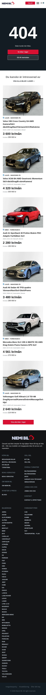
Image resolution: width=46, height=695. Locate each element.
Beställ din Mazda (9, 462)
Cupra (4, 547)
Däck (26, 476)
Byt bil (27, 459)
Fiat (3, 560)
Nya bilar (5, 465)
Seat (3, 652)
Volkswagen (7, 674)
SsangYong (6, 660)
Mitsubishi (6, 622)
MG (3, 617)
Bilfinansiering (30, 471)
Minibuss (27, 520)
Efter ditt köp (35, 687)
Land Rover (6, 595)
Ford (4, 563)
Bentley (5, 528)
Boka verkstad (8, 476)
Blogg (4, 494)
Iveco (4, 577)
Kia (3, 587)
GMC (3, 566)
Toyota (4, 671)
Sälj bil (27, 462)
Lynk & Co (5, 604)
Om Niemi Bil (6, 485)
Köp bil (30, 3)
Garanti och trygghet (33, 479)
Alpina (4, 520)
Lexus (4, 598)
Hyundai (5, 571)
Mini (3, 620)
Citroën (5, 544)
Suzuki (4, 666)
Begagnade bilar (8, 459)
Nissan (4, 628)
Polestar (5, 636)
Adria (4, 512)
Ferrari (5, 558)
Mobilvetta (6, 625)
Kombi (26, 517)
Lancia (4, 593)
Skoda (4, 655)
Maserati (5, 606)
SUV (25, 531)
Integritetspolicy (11, 687)
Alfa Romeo (6, 517)
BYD (3, 533)
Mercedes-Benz (8, 614)
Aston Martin (7, 523)
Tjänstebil (6, 467)
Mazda (4, 612)
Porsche (5, 639)
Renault (5, 644)
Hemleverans (29, 482)
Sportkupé (28, 528)
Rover (4, 647)
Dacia (4, 550)
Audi (3, 525)
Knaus (4, 590)
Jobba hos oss (30, 491)
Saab (4, 649)
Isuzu (4, 574)
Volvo (4, 676)
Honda (4, 568)
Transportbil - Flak (32, 533)
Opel (4, 631)
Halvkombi (28, 514)
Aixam (4, 514)
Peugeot (5, 633)
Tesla (4, 668)
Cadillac (5, 536)
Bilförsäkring (30, 474)
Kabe (4, 585)
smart (4, 658)
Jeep (3, 582)
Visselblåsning (24, 687)
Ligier (4, 601)
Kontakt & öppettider (32, 500)
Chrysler (5, 541)
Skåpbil (27, 525)
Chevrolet (6, 539)
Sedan (26, 523)
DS (3, 555)
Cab (25, 512)
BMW (3, 531)
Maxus (4, 609)
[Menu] (38, 3)
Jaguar (5, 579)
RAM (3, 641)
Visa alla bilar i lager (23, 81)
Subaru (5, 663)
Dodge (4, 552)
